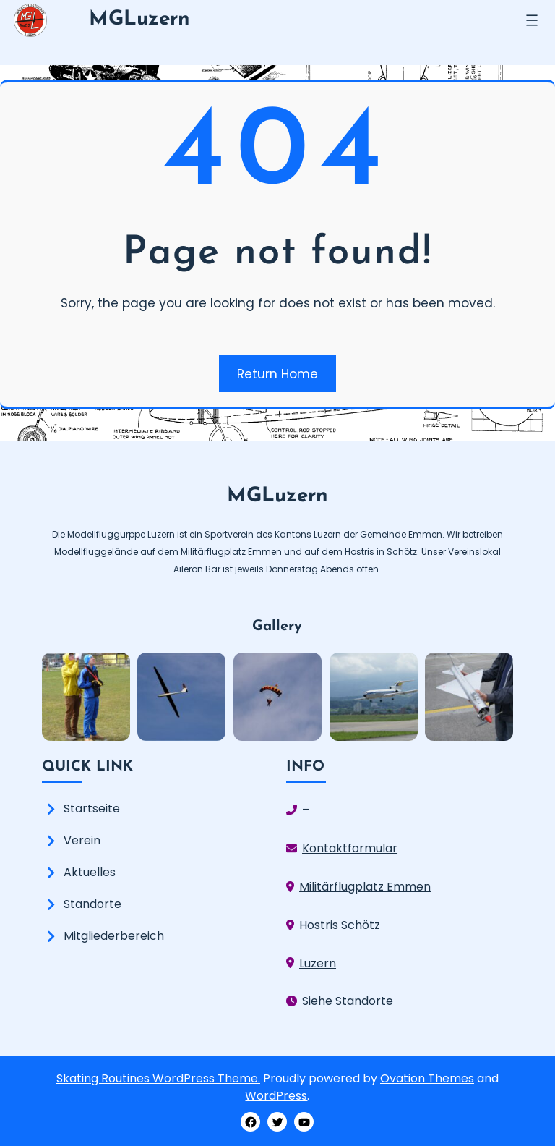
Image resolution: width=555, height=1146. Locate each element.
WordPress (276, 1095)
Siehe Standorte (347, 1001)
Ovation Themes (427, 1078)
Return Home (277, 374)
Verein (82, 840)
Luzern (317, 963)
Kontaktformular (349, 848)
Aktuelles (90, 872)
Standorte (92, 904)
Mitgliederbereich (114, 936)
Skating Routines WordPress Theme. (158, 1078)
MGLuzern (139, 19)
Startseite (92, 808)
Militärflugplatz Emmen (365, 886)
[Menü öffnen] (531, 20)
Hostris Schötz (339, 925)
